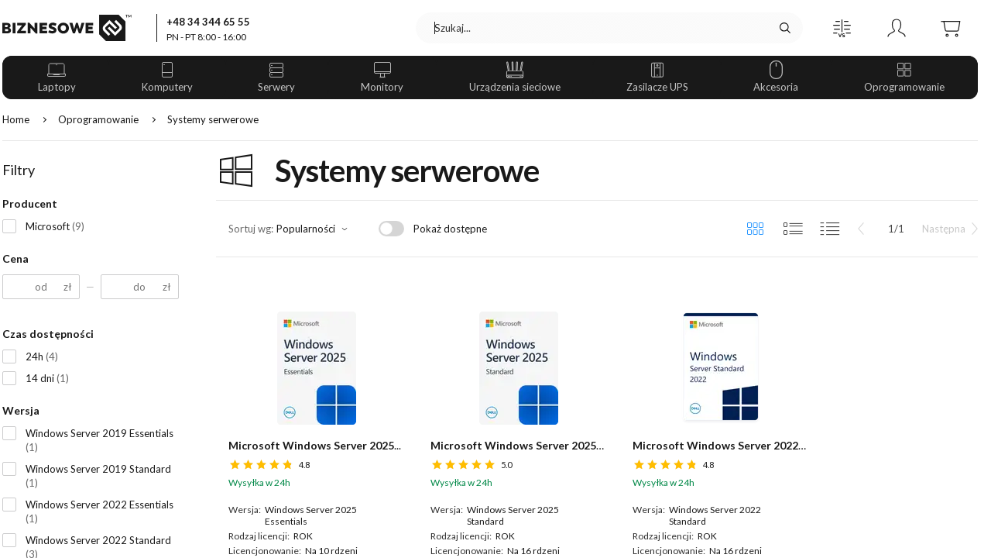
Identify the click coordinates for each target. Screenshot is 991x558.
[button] (842, 28)
